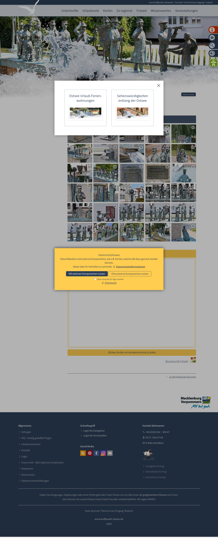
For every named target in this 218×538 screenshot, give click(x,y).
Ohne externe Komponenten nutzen (130, 273)
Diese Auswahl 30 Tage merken (110, 279)
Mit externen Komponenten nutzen (87, 273)
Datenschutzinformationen (130, 266)
